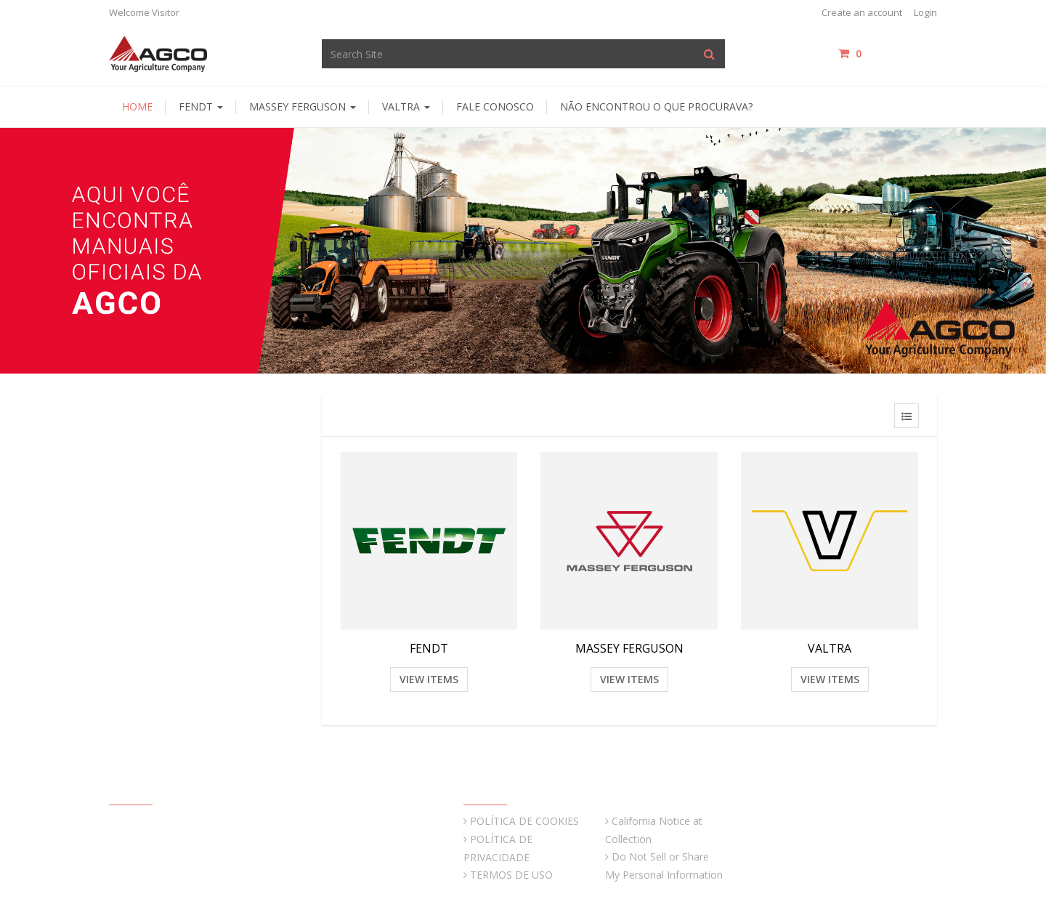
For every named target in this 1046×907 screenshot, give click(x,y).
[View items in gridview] (876, 415)
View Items (429, 679)
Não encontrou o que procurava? (656, 106)
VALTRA (829, 648)
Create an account (862, 12)
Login (925, 12)
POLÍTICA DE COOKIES (524, 821)
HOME (137, 106)
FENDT (429, 648)
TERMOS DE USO (511, 875)
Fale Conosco (495, 106)
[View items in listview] (906, 415)
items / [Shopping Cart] (887, 53)
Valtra (406, 106)
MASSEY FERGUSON (629, 648)
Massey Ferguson (302, 106)
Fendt (201, 106)
